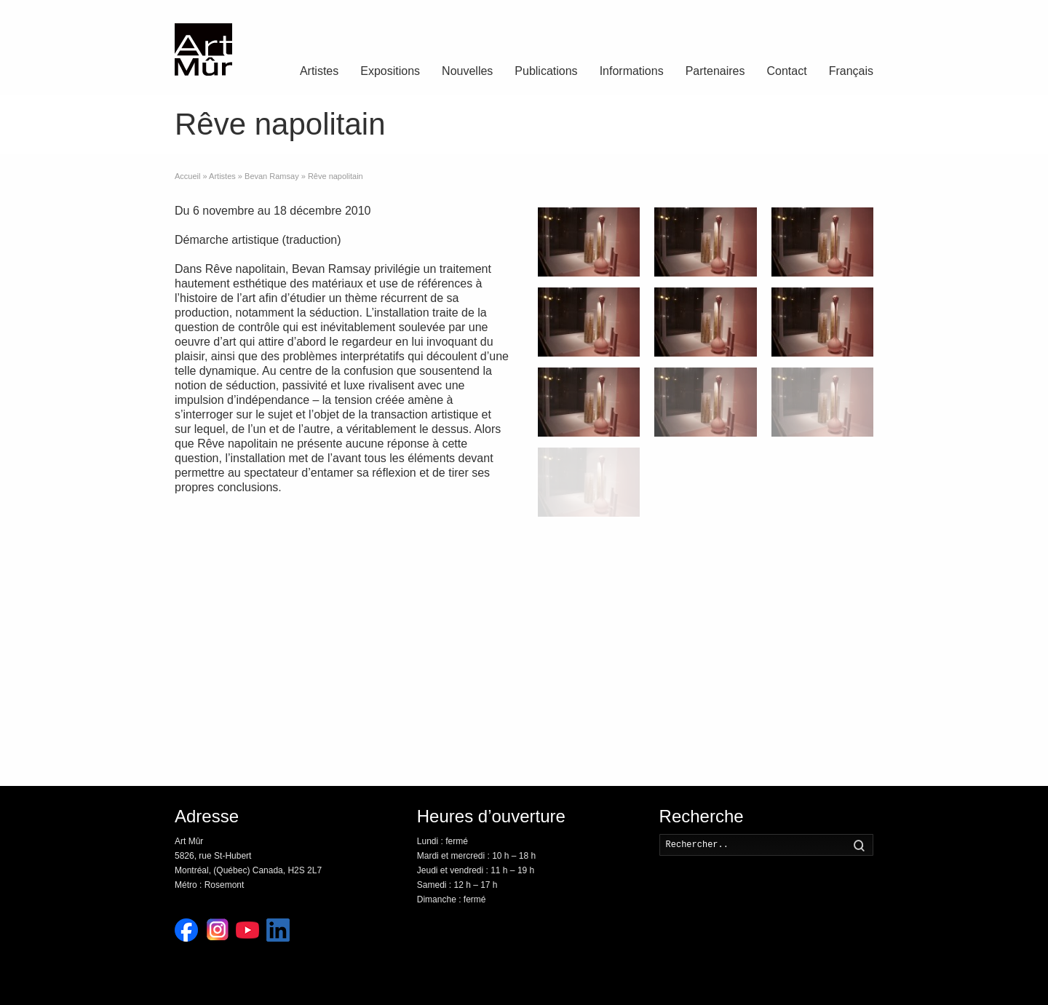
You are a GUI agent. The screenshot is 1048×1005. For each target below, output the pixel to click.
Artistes (319, 71)
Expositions (390, 71)
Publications (546, 71)
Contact (787, 71)
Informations (632, 71)
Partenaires (715, 71)
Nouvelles (467, 71)
